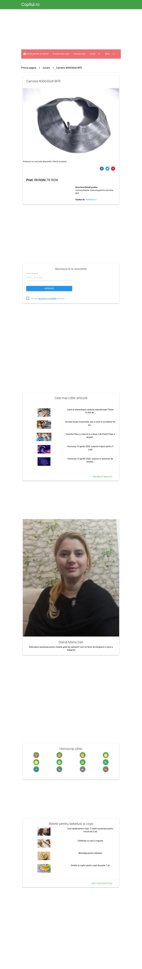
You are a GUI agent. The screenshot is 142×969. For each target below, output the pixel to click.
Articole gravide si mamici (37, 54)
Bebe (110, 53)
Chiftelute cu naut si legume (90, 841)
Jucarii (31, 63)
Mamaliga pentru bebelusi (90, 853)
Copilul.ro (30, 4)
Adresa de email (32, 274)
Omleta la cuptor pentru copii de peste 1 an (90, 865)
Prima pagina (28, 67)
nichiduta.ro (91, 199)
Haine (46, 63)
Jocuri (95, 53)
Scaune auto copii (61, 54)
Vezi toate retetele (101, 883)
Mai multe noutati (102, 477)
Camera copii (79, 54)
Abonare (49, 288)
